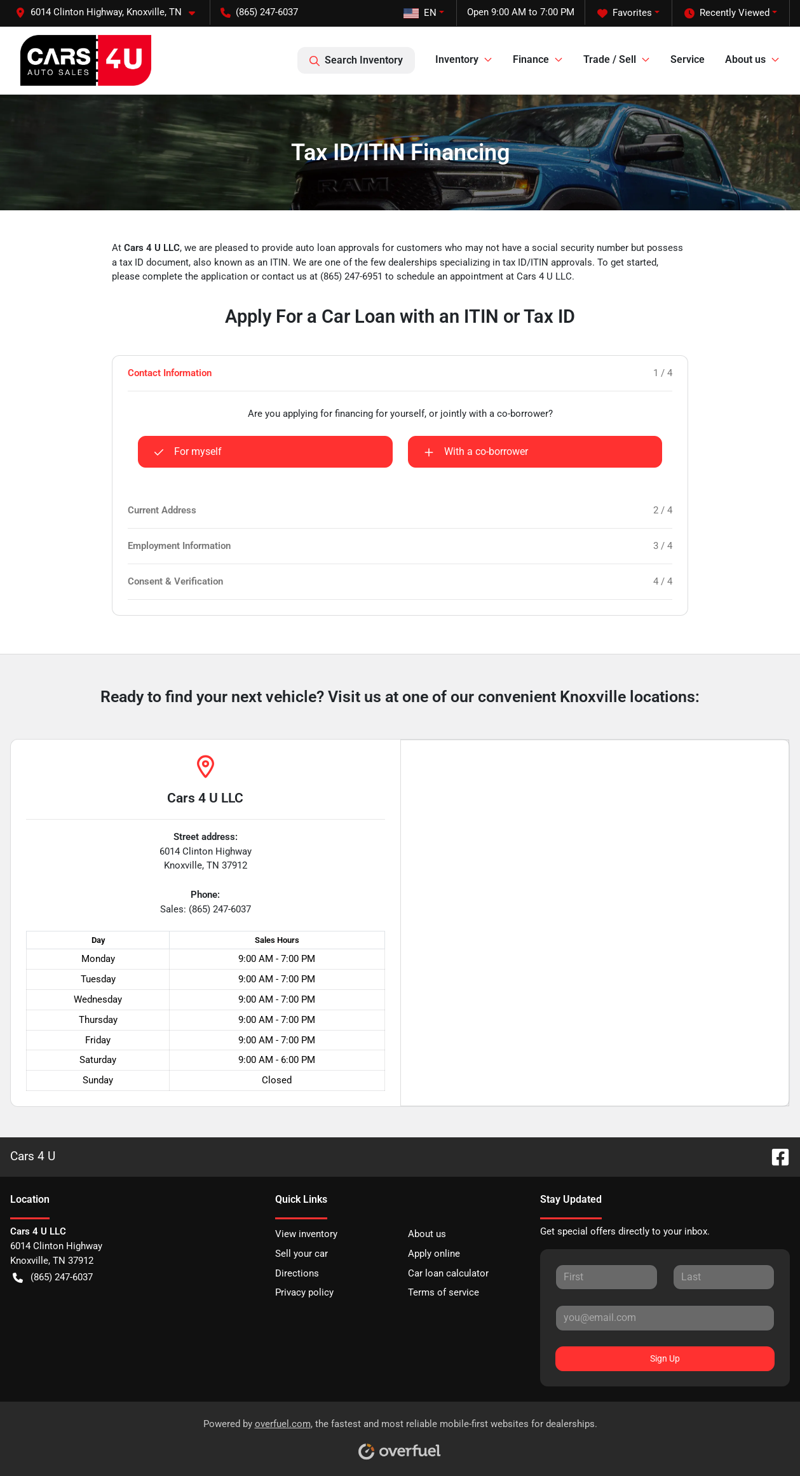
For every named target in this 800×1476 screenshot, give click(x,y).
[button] (110, 12)
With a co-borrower (476, 451)
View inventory (306, 1234)
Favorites (624, 13)
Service (687, 59)
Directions (297, 1273)
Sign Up (665, 1358)
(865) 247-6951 (352, 276)
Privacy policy (304, 1292)
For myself (188, 451)
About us (427, 1234)
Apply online (434, 1253)
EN (420, 12)
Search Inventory (356, 60)
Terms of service (443, 1292)
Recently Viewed (726, 13)
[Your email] (665, 1317)
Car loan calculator (448, 1273)
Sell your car (301, 1253)
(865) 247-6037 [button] (259, 12)
